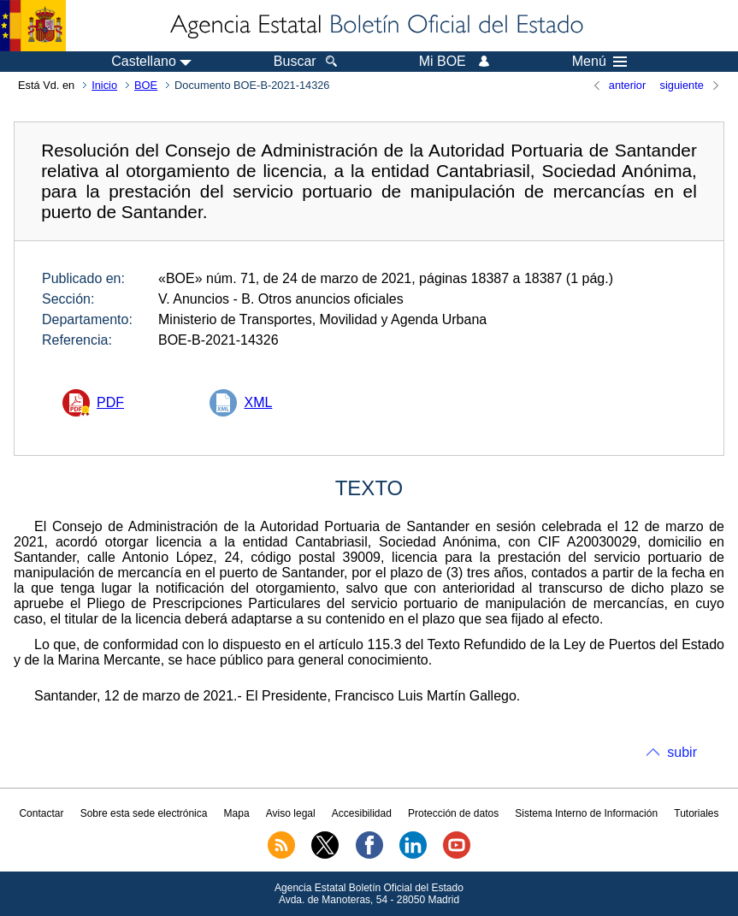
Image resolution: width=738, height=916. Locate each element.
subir (682, 752)
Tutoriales (696, 813)
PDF (110, 402)
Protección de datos (453, 813)
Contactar (41, 813)
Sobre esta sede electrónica (144, 813)
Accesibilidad (362, 813)
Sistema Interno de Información (586, 813)
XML (258, 402)
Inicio (104, 85)
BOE (145, 85)
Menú (599, 61)
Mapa (237, 813)
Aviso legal (291, 813)
